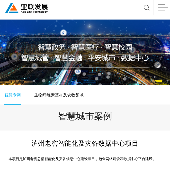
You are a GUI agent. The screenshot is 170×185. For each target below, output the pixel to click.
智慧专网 (12, 95)
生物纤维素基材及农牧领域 (59, 95)
